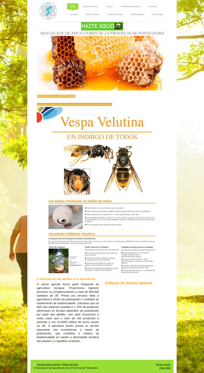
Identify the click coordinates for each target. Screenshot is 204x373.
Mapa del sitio (70, 364)
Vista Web (164, 368)
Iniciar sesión (163, 364)
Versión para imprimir (47, 364)
